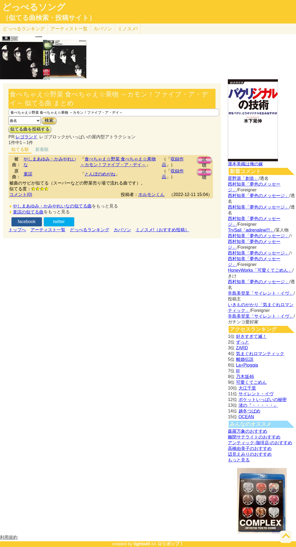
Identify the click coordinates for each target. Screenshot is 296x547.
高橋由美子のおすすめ (250, 448)
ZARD (242, 348)
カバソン (102, 28)
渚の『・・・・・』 (258, 405)
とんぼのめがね (100, 174)
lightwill (142, 544)
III (238, 370)
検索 (49, 120)
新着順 (41, 149)
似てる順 (20, 149)
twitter (59, 221)
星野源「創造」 (243, 178)
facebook (27, 221)
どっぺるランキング (89, 229)
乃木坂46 (245, 376)
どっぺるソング (33, 7)
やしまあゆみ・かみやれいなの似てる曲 (52, 206)
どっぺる (24, 28)
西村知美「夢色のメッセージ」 (258, 195)
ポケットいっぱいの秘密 (262, 399)
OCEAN (246, 416)
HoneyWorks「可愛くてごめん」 (260, 270)
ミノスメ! (128, 28)
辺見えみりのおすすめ (250, 454)
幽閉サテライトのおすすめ (254, 437)
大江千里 (247, 388)
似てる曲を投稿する (30, 129)
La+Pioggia (247, 365)
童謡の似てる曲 (28, 212)
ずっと (242, 342)
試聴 (204, 160)
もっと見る (239, 460)
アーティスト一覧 (47, 229)
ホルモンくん (151, 194)
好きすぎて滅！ (251, 336)
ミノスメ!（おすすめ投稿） (162, 229)
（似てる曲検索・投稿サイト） (49, 17)
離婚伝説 (245, 359)
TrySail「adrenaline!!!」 (251, 230)
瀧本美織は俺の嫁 (245, 164)
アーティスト (69, 28)
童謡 (28, 174)
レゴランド (27, 136)
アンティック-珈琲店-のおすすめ (260, 442)
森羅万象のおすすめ (247, 431)
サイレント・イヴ (256, 393)
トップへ (17, 229)
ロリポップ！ (170, 544)
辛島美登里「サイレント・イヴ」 (261, 293)
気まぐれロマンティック (260, 353)
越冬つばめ (249, 411)
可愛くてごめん (251, 382)
